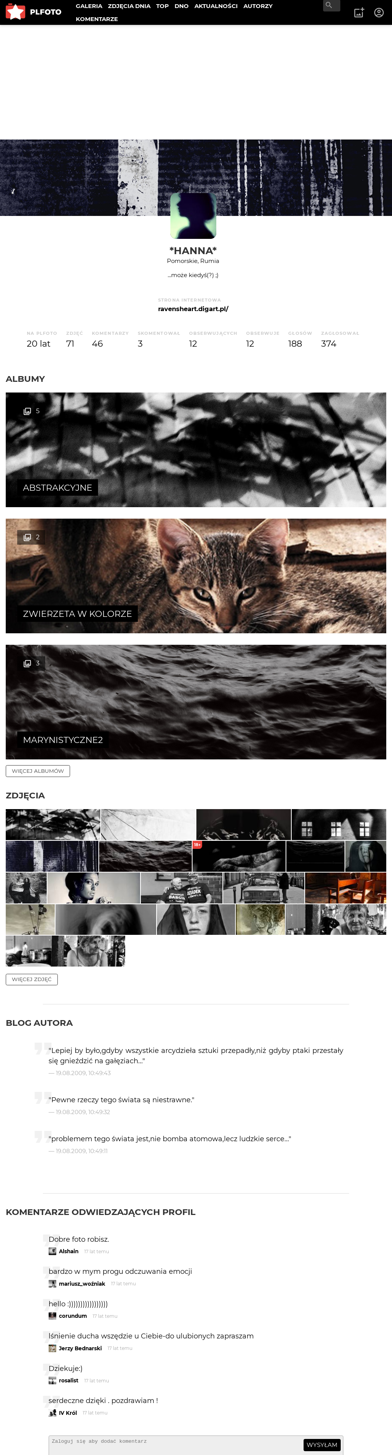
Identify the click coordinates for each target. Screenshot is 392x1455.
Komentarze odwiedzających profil (101, 1092)
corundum (73, 1196)
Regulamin (27, 1437)
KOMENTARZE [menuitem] (97, 19)
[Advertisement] (196, 82)
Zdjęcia (25, 543)
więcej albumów (38, 519)
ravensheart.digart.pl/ (193, 309)
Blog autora (39, 903)
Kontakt (23, 1424)
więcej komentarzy (42, 1358)
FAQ (111, 1411)
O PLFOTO (27, 1411)
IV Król (68, 1293)
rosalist (68, 1261)
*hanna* (193, 250)
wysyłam (322, 1325)
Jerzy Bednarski (80, 1228)
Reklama (143, 1411)
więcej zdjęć (32, 859)
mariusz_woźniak (82, 1164)
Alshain (68, 1132)
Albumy (25, 378)
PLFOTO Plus (74, 1411)
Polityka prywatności (84, 1437)
